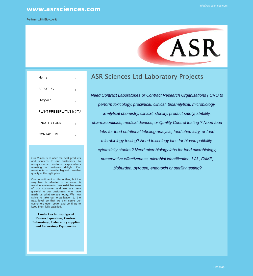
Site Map (219, 266)
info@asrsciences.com (213, 5)
